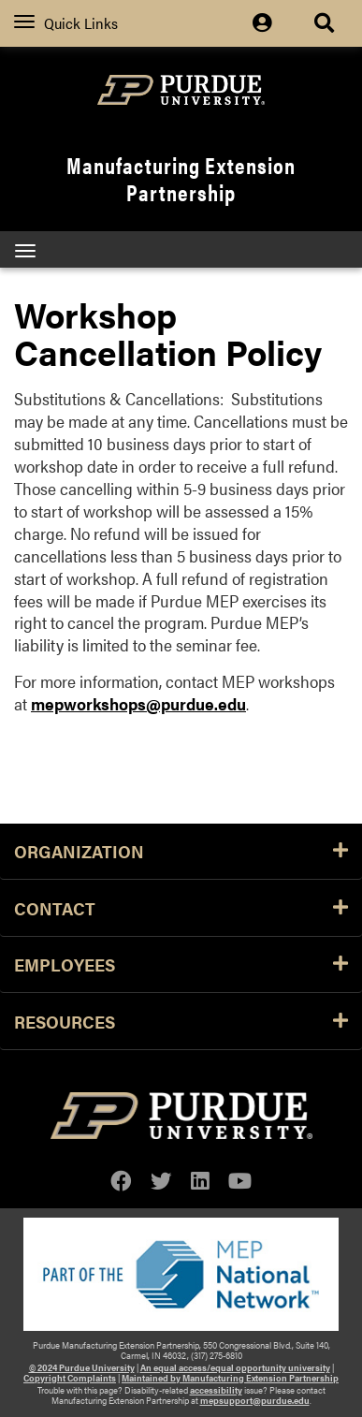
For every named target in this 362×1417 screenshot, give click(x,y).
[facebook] (121, 1180)
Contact (181, 907)
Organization (181, 850)
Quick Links (66, 23)
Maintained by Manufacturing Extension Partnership (230, 1377)
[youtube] (240, 1180)
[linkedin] (200, 1180)
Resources (181, 1021)
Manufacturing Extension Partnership (181, 178)
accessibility (216, 1389)
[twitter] (161, 1180)
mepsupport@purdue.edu (255, 1400)
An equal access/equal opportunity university (235, 1367)
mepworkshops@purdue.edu (138, 703)
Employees (181, 964)
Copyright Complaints (69, 1377)
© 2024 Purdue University (82, 1367)
